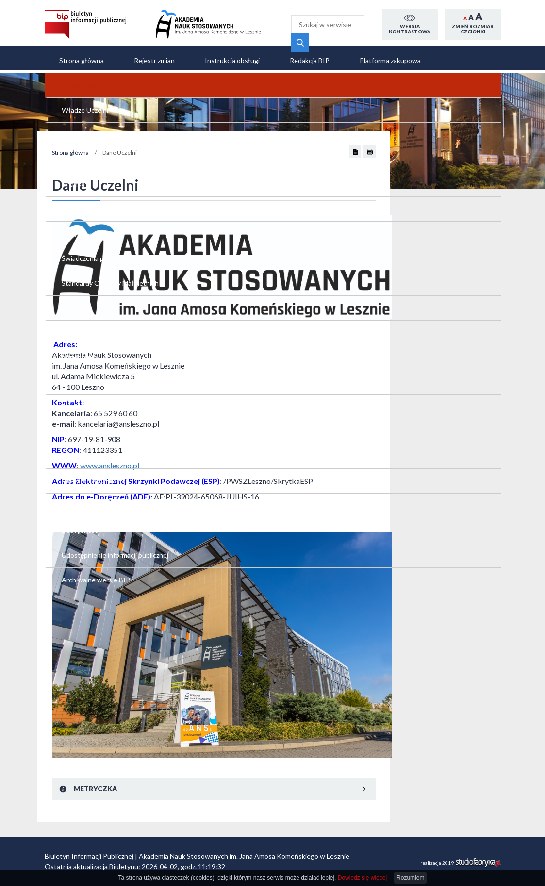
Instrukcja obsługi (232, 60)
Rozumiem (410, 877)
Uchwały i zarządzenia (87, 333)
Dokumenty (72, 293)
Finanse (66, 313)
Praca (62, 517)
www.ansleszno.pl (227, 465)
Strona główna (81, 60)
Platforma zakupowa (390, 60)
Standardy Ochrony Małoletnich (84, 410)
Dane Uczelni (74, 231)
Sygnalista (69, 435)
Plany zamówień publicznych (96, 588)
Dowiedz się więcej (362, 877)
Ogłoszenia (71, 496)
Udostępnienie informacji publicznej (92, 674)
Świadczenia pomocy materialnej (85, 379)
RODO (64, 629)
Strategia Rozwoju (82, 272)
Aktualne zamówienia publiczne (86, 562)
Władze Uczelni (77, 252)
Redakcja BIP (310, 60)
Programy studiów (82, 354)
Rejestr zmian (154, 60)
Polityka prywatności (85, 608)
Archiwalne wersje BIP (88, 700)
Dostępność (72, 649)
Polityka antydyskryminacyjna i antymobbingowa (87, 465)
